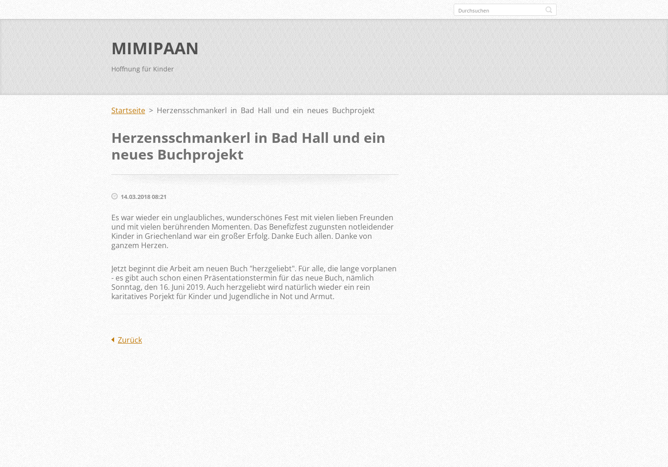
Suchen (549, 10)
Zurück (130, 340)
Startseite (128, 110)
